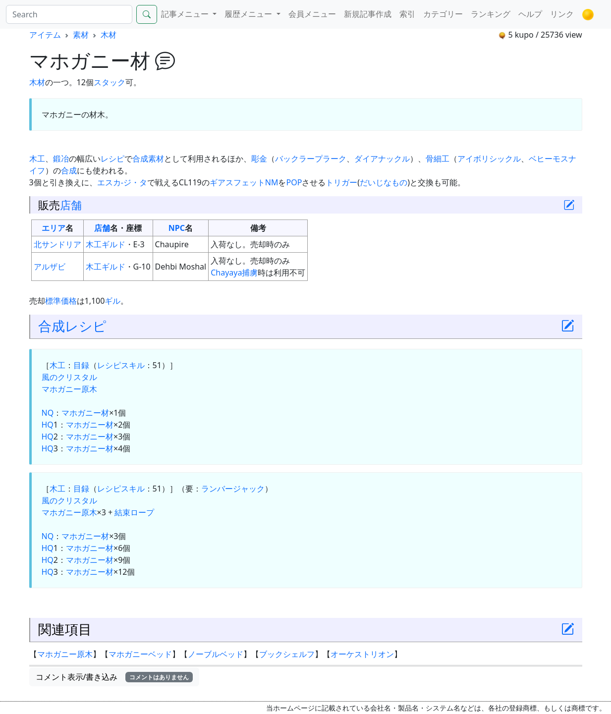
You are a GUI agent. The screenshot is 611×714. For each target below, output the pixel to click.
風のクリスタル (69, 377)
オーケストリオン (362, 654)
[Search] (69, 14)
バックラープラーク (310, 158)
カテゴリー (443, 13)
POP (294, 182)
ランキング (490, 13)
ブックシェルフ (287, 654)
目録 (81, 365)
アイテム (45, 34)
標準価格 (61, 300)
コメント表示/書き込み (114, 676)
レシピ (112, 158)
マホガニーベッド (140, 654)
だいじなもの (383, 182)
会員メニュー (312, 13)
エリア (53, 227)
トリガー (341, 182)
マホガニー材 (85, 412)
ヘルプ (530, 13)
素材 (81, 34)
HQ (48, 424)
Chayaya (226, 272)
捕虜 (250, 272)
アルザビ (49, 266)
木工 (37, 158)
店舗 (71, 204)
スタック (109, 82)
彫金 (259, 158)
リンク (562, 13)
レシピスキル (121, 365)
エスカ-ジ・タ (122, 182)
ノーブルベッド (215, 654)
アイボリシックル (489, 158)
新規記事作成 (367, 13)
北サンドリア (57, 244)
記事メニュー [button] (186, 13)
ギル (112, 300)
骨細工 (437, 158)
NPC (176, 227)
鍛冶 (61, 158)
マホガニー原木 (69, 389)
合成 (140, 158)
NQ (48, 412)
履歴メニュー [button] (249, 13)
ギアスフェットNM (244, 182)
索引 (407, 13)
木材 (108, 34)
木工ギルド (105, 244)
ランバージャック (233, 488)
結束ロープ (134, 512)
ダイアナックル (382, 158)
